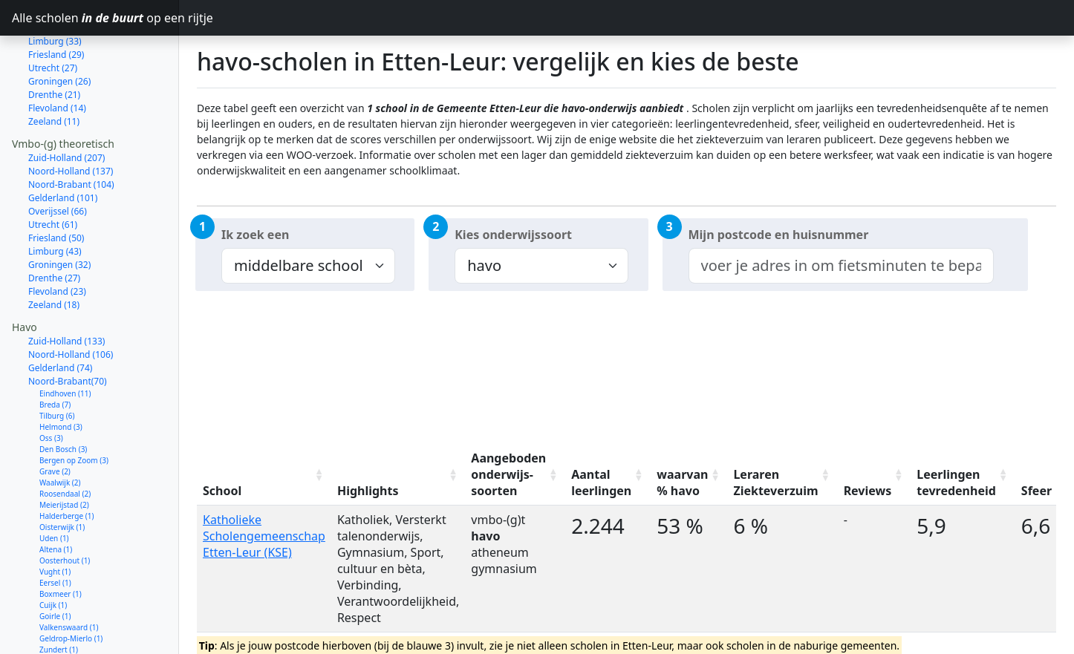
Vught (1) (55, 519)
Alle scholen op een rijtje (95, 18)
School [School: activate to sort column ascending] (222, 491)
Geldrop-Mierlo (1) (70, 586)
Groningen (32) (59, 212)
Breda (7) (55, 352)
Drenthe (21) (54, 42)
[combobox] (841, 266)
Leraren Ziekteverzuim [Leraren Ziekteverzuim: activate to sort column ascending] (775, 482)
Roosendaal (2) (65, 441)
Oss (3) (51, 385)
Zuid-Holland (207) (66, 105)
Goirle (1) (55, 563)
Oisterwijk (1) (62, 474)
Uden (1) (54, 485)
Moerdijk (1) (60, 630)
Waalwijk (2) (60, 430)
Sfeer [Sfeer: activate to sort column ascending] (1036, 491)
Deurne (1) (57, 619)
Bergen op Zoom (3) (73, 407)
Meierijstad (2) (64, 452)
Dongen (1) (58, 641)
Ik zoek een (255, 234)
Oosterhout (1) (64, 508)
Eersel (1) (55, 530)
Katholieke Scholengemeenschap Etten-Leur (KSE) (264, 535)
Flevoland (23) (57, 238)
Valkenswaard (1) (68, 574)
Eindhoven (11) (65, 341)
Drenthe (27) (54, 225)
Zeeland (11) (53, 68)
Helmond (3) (60, 374)
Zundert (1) (58, 597)
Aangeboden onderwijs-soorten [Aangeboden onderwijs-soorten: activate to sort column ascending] (508, 474)
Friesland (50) (56, 185)
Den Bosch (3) (63, 396)
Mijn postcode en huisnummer (779, 234)
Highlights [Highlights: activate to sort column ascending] (368, 491)
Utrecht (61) (52, 172)
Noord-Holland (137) (70, 118)
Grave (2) (55, 418)
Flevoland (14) (57, 55)
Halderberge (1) (66, 463)
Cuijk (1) (53, 552)
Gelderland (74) (60, 315)
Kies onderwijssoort (513, 234)
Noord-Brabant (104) (71, 131)
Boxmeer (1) (60, 541)
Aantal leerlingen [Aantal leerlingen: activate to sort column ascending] (601, 482)
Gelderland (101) (62, 145)
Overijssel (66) (57, 158)
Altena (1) (55, 496)
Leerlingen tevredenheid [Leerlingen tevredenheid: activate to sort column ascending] (956, 482)
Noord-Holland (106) (70, 301)
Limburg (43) (55, 198)
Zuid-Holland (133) (66, 288)
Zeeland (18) (53, 252)
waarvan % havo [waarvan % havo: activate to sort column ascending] (682, 482)
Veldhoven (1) (62, 608)
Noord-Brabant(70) (67, 328)
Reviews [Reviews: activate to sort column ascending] (868, 491)
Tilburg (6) (57, 363)
